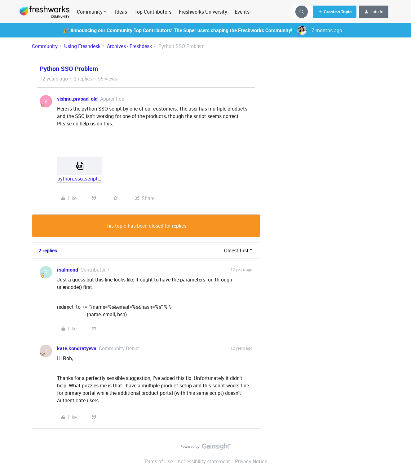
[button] (334, 12)
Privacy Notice (251, 461)
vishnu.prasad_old (77, 98)
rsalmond (67, 269)
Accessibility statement (204, 461)
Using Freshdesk (82, 46)
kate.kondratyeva (76, 348)
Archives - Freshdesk (129, 46)
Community (45, 46)
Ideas (121, 11)
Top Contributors (153, 11)
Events (242, 11)
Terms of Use (158, 461)
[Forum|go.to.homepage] (44, 12)
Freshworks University (203, 11)
